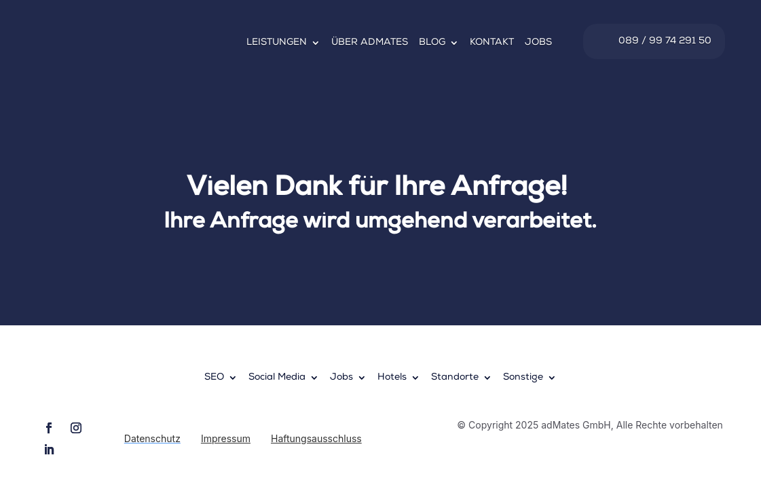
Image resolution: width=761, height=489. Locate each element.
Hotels (392, 377)
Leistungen (276, 43)
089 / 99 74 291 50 (664, 41)
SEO (214, 377)
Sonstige (523, 377)
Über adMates (369, 43)
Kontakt (492, 43)
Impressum (225, 438)
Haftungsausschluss (316, 438)
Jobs (538, 43)
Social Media (276, 377)
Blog (432, 43)
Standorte (455, 377)
